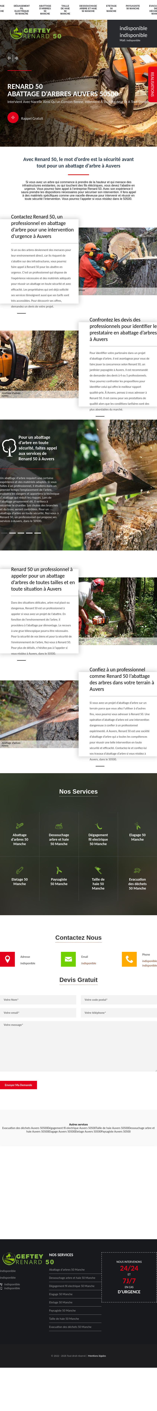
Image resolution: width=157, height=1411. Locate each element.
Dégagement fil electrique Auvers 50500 (72, 1128)
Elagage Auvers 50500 (62, 1131)
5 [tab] (37, 533)
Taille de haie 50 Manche (65, 10)
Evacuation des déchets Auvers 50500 (24, 1128)
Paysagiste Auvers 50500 (116, 1131)
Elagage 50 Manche (60, 1294)
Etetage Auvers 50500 (88, 1131)
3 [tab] (21, 533)
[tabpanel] (30, 478)
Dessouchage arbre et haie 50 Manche (88, 8)
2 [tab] (12, 533)
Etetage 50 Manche (111, 8)
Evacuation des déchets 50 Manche (70, 1327)
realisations (152, 84)
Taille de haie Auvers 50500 (112, 1128)
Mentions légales (97, 1355)
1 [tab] (4, 533)
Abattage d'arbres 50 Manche (45, 10)
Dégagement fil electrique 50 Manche (22, 10)
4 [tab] (29, 533)
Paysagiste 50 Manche (133, 7)
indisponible (133, 28)
